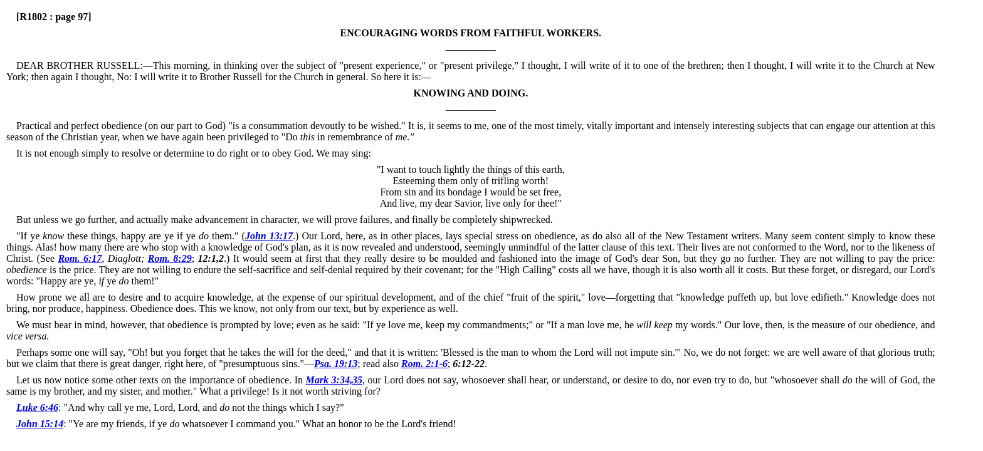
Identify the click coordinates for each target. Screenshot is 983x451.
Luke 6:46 (37, 407)
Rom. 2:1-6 (424, 363)
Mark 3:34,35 (334, 380)
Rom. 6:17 (80, 258)
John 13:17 (269, 236)
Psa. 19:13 (335, 363)
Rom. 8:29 (170, 258)
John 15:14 (39, 423)
